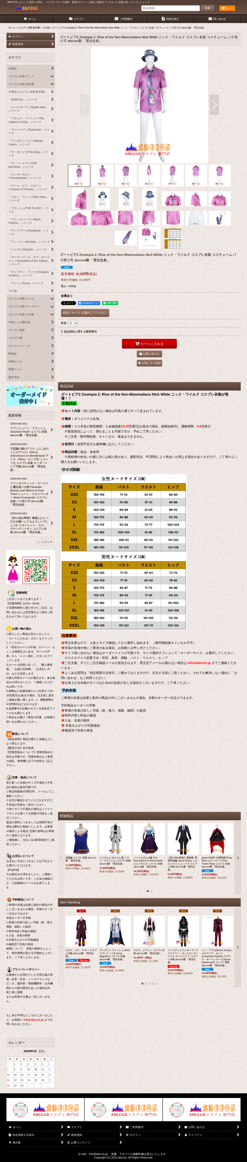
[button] (84, 105)
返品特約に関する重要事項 (79, 331)
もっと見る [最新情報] (45, 542)
